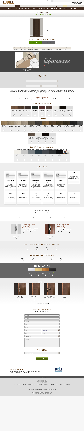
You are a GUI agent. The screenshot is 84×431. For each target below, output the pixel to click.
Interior (70, 8)
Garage (74, 8)
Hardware (48, 386)
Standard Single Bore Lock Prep (34, 297)
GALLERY (51, 6)
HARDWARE (45, 6)
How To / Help (75, 0)
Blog (56, 386)
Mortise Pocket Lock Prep (49, 297)
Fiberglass (65, 8)
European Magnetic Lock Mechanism (19, 297)
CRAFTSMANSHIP (30, 6)
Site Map (69, 386)
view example (32, 272)
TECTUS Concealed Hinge (50, 235)
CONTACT (70, 6)
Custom (21, 8)
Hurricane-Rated (58, 8)
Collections (10, 8)
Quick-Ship (16, 8)
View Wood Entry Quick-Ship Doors (42, 377)
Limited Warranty (31, 389)
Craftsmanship (16, 386)
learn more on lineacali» (10, 190)
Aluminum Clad (35, 8)
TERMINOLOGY (38, 6)
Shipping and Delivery (52, 389)
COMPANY (60, 6)
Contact (79, 0)
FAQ (56, 6)
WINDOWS (23, 6)
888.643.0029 (77, 3)
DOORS (17, 6)
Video (59, 386)
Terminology (42, 386)
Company (52, 386)
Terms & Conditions (38, 389)
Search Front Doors (47, 1)
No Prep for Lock (64, 297)
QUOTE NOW (35, 43)
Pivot (29, 8)
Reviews (70, 0)
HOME (13, 6)
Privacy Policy (45, 389)
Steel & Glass (50, 8)
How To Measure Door (24, 386)
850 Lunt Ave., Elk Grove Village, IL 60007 (50, 384)
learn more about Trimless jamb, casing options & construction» (56, 65)
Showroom (39, 384)
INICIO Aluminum (42, 8)
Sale (65, 6)
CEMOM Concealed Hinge (16, 235)
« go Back (48, 43)
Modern (25, 8)
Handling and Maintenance (34, 386)
